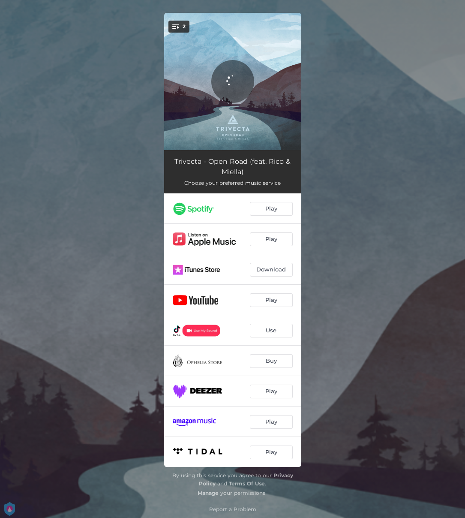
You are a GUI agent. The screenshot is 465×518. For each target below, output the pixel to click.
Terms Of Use (247, 483)
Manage (208, 493)
